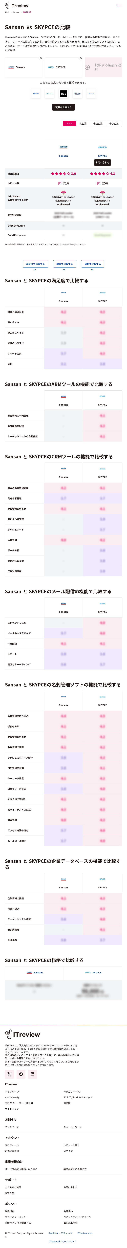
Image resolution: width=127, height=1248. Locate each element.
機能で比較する (65, 264)
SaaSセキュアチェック (60, 1233)
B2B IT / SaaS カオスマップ (78, 1097)
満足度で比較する (35, 264)
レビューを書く (72, 1145)
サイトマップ (12, 1108)
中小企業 (114, 123)
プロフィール (12, 1145)
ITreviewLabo (84, 1233)
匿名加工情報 (70, 1222)
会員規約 (68, 1211)
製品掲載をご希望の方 (75, 1169)
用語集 (67, 1103)
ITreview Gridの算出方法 (18, 1222)
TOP (7, 12)
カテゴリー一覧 (72, 1091)
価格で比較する (93, 264)
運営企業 (9, 1193)
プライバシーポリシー (16, 1217)
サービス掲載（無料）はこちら (21, 1169)
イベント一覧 (12, 1097)
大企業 (83, 123)
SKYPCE (45, 27)
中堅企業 (98, 123)
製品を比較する (63, 107)
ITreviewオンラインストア (63, 1241)
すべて (69, 123)
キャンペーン (12, 1127)
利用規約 (9, 1211)
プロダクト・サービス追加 (19, 1103)
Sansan (16, 12)
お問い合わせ (102, 162)
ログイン (68, 1150)
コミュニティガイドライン (77, 1217)
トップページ (12, 1091)
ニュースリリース (73, 1127)
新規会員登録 (12, 1150)
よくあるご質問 (13, 1187)
